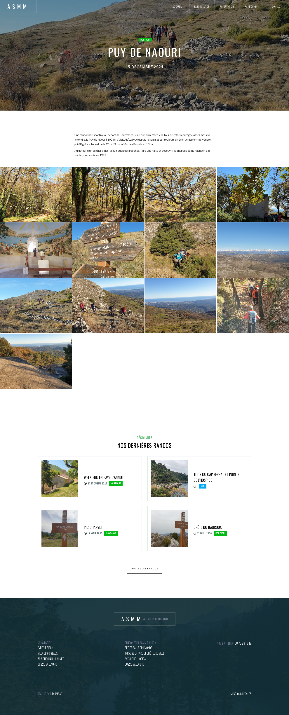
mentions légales (241, 694)
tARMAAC (57, 694)
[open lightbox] (36, 194)
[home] (18, 6)
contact (277, 6)
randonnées (252, 6)
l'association (202, 6)
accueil (177, 6)
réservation (227, 6)
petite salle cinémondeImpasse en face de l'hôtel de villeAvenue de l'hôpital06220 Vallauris (144, 656)
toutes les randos (144, 568)
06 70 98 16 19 (243, 643)
